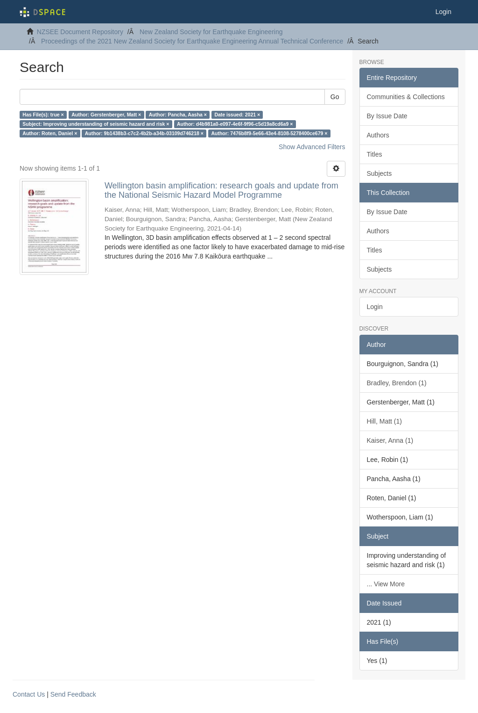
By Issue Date (387, 116)
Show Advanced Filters (312, 147)
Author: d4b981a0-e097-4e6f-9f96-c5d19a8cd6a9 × (235, 124)
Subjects (379, 173)
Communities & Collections (406, 97)
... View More (386, 584)
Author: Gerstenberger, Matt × (106, 114)
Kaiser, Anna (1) (390, 440)
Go (334, 97)
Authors (378, 135)
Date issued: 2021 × (237, 114)
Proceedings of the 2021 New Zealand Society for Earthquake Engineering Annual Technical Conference (192, 41)
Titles (374, 154)
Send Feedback (73, 694)
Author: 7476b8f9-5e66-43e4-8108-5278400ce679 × (269, 133)
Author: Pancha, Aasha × (178, 114)
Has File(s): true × (42, 114)
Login (375, 306)
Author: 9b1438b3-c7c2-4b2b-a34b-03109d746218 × (144, 133)
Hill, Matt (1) (384, 421)
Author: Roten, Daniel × (49, 133)
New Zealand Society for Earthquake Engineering (211, 32)
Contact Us (29, 694)
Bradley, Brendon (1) (397, 383)
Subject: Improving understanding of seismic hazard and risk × (95, 124)
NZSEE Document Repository (80, 32)
